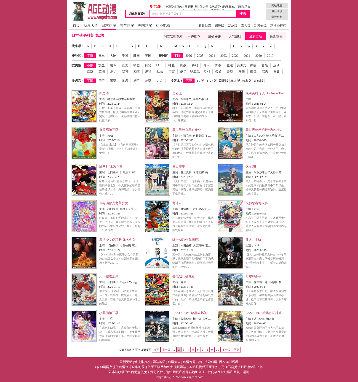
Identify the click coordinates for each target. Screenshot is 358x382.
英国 (148, 55)
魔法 (230, 65)
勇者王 (177, 93)
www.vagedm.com (191, 377)
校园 (136, 65)
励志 (137, 71)
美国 (125, 55)
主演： (103, 99)
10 (217, 349)
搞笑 (148, 65)
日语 (101, 81)
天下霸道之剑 (108, 276)
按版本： (176, 81)
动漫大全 (90, 25)
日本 (101, 55)
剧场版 (219, 25)
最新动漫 (276, 11)
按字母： (78, 46)
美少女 (241, 65)
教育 (125, 71)
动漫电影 (163, 25)
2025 (200, 55)
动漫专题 (260, 25)
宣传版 (258, 81)
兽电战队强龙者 (183, 276)
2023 (223, 55)
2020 (258, 55)
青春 (218, 65)
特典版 (247, 81)
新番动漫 (204, 25)
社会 (160, 71)
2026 (188, 55)
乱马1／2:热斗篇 (111, 166)
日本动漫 (109, 25)
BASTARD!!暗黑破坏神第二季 (267, 313)
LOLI (159, 65)
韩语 (148, 81)
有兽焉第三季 (108, 130)
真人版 (246, 25)
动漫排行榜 (278, 25)
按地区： (78, 55)
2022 (235, 55)
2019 (270, 55)
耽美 (265, 71)
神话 (253, 65)
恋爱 (125, 65)
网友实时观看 (173, 36)
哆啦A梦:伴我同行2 (186, 239)
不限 (90, 55)
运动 (276, 65)
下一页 (226, 349)
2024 (212, 55)
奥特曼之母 (201, 6)
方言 (160, 81)
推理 (253, 71)
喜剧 (230, 71)
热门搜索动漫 (207, 362)
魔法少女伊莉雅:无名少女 (117, 239)
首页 (76, 25)
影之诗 (104, 93)
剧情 (148, 71)
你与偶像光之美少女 (113, 203)
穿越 (241, 71)
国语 (113, 81)
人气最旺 (235, 36)
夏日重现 (178, 166)
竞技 (90, 71)
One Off (251, 166)
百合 (276, 71)
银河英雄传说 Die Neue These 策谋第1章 (273, 93)
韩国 (136, 55)
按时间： (165, 55)
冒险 (265, 65)
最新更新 (255, 36)
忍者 (218, 71)
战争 (183, 71)
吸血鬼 (195, 71)
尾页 (236, 349)
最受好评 (214, 36)
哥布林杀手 (254, 276)
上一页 (166, 349)
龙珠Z (176, 203)
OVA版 (233, 25)
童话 (102, 71)
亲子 (113, 71)
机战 (183, 65)
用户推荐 (193, 36)
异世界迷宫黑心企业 (186, 130)
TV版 (200, 81)
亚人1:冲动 (253, 239)
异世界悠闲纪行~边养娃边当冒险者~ (271, 130)
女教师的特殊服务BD (222, 6)
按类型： (78, 65)
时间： (103, 103)
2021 (247, 55)
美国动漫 (145, 25)
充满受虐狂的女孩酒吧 (179, 6)
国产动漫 (127, 25)
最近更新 (276, 17)
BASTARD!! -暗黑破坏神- (190, 313)
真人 (206, 65)
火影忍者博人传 (257, 203)
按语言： (78, 81)
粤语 (125, 81)
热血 (101, 65)
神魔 (171, 65)
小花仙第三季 (108, 313)
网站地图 (276, 5)
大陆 (113, 55)
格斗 (113, 65)
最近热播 (276, 36)
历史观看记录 (137, 13)
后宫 (171, 71)
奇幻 (206, 71)
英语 (136, 81)
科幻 (195, 65)
